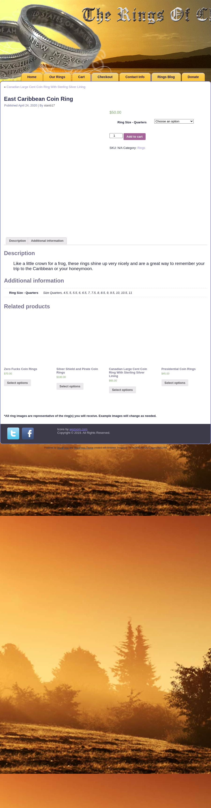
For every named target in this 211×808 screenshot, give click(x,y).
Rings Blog (166, 77)
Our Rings (57, 77)
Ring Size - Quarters (132, 122)
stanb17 (49, 105)
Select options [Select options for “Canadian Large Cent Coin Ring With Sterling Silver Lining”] (122, 390)
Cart (81, 77)
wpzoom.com (78, 429)
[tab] (17, 240)
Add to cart (135, 136)
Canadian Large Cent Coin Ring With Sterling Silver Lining (46, 87)
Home (32, 77)
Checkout (105, 77)
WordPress (63, 447)
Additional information (47, 240)
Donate (193, 77)
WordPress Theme (83, 447)
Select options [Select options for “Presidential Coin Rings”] (175, 383)
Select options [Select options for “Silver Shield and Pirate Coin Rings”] (70, 386)
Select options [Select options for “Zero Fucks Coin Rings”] (17, 383)
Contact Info (135, 77)
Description (17, 240)
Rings (141, 148)
